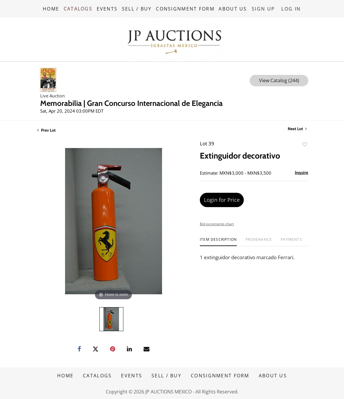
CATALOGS (78, 8)
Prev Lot (46, 129)
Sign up (264, 8)
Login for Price (222, 199)
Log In (291, 8)
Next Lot (297, 128)
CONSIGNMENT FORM (186, 8)
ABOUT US (234, 8)
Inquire (301, 172)
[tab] (218, 241)
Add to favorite (304, 143)
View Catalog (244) (279, 80)
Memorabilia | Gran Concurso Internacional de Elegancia (131, 102)
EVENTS (107, 8)
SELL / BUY (138, 8)
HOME (51, 8)
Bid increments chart (217, 223)
